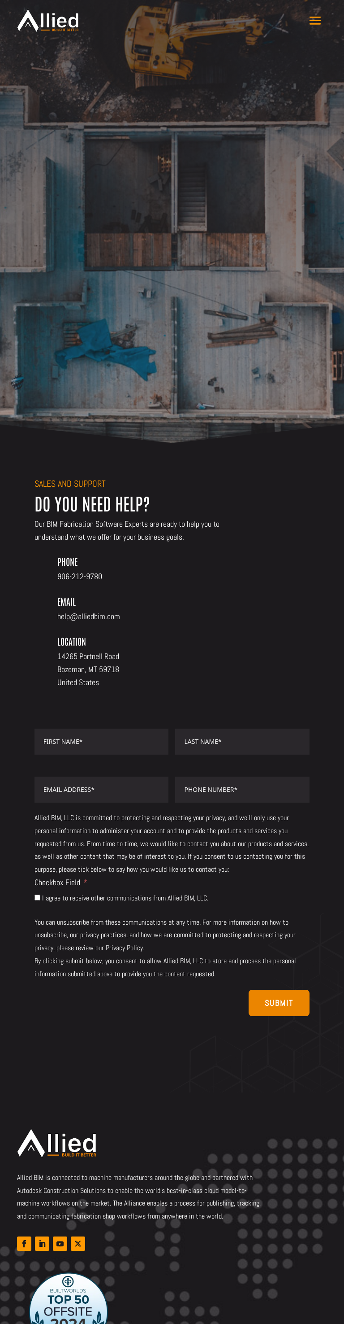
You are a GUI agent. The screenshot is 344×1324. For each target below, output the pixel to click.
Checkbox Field (57, 882)
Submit (279, 1003)
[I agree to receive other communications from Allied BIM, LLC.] (37, 897)
